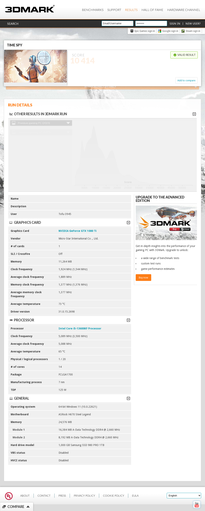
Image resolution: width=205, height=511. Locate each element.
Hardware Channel (183, 10)
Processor (69, 320)
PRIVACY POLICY (84, 495)
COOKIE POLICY (113, 495)
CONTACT (44, 495)
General (69, 398)
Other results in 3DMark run (38, 114)
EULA (135, 495)
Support (114, 10)
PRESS (62, 495)
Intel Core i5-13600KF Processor (80, 328)
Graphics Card (69, 222)
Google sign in (170, 31)
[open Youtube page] (196, 508)
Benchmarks (93, 10)
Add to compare (186, 80)
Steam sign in (193, 31)
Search (12, 23)
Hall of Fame (152, 10)
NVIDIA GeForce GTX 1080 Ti (77, 230)
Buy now (143, 277)
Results (131, 10)
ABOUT (25, 495)
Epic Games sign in (145, 31)
